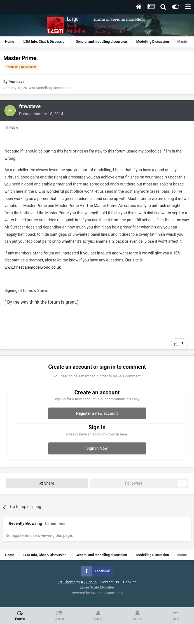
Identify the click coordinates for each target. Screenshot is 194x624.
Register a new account (97, 413)
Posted (41, 114)
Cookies (129, 582)
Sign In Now (96, 448)
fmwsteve (16, 82)
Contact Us (110, 582)
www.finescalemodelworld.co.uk (32, 267)
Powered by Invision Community (97, 593)
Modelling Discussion (53, 88)
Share (46, 483)
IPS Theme (66, 582)
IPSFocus (89, 582)
